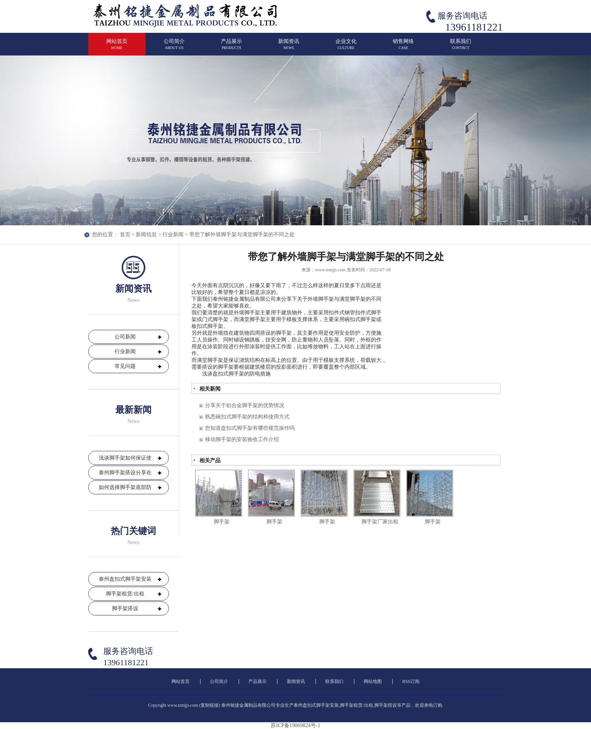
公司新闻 (125, 337)
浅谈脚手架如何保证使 (125, 458)
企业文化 (346, 47)
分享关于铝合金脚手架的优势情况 (244, 405)
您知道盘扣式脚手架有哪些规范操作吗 (250, 428)
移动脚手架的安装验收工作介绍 (242, 439)
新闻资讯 (288, 47)
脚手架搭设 (125, 608)
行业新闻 (173, 234)
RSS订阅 (410, 681)
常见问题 (125, 366)
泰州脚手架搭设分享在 (125, 472)
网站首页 (116, 47)
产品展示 (231, 47)
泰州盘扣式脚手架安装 (125, 579)
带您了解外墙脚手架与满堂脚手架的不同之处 (242, 234)
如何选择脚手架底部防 (125, 487)
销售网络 (403, 47)
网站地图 (373, 681)
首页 (125, 234)
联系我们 (460, 47)
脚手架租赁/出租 (125, 594)
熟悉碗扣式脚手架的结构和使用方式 (247, 417)
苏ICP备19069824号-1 (295, 725)
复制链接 (210, 705)
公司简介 (174, 47)
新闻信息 (146, 234)
